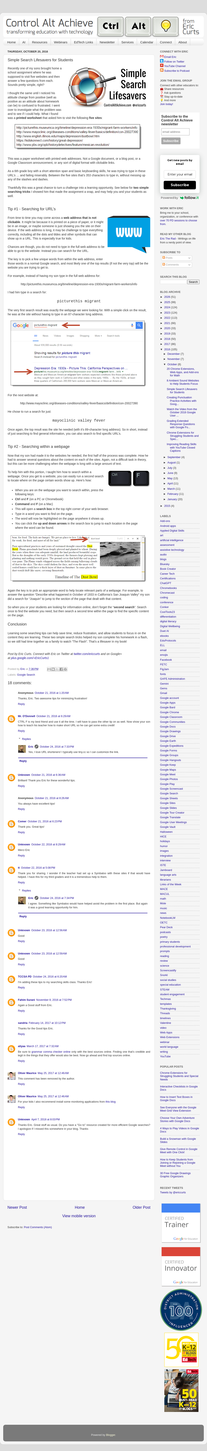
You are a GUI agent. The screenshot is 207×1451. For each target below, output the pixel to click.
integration (166, 855)
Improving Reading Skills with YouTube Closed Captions (181, 447)
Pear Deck (166, 927)
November (174, 359)
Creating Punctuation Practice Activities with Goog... (181, 400)
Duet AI (164, 631)
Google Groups (169, 755)
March (172, 488)
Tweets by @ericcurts (173, 1192)
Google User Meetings (173, 822)
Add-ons (165, 521)
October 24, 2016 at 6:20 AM (50, 976)
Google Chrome (169, 712)
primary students (170, 941)
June (171, 473)
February (173, 493)
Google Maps (168, 769)
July (170, 467)
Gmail (163, 693)
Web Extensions (169, 1037)
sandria (23, 1022)
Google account (169, 698)
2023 (167, 312)
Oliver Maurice (27, 1073)
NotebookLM (167, 917)
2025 (167, 302)
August (172, 462)
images (164, 850)
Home (11, 42)
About (182, 42)
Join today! (166, 104)
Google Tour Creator (172, 812)
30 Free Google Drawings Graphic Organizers (175, 1175)
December (174, 353)
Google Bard (167, 707)
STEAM (164, 989)
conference (166, 602)
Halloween (166, 831)
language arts (168, 874)
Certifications (168, 578)
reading (164, 956)
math (163, 898)
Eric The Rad (168, 238)
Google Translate (170, 817)
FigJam (164, 669)
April (171, 483)
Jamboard (166, 870)
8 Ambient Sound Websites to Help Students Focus (183, 382)
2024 (167, 307)
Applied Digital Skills (172, 530)
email (163, 650)
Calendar (146, 42)
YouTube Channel (174, 66)
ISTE (163, 865)
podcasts (165, 932)
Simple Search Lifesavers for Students (182, 391)
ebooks (164, 635)
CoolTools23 (167, 612)
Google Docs (168, 726)
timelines (165, 1018)
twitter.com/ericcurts (87, 654)
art (161, 535)
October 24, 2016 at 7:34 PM (57, 898)
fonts (163, 674)
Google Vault (167, 827)
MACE (164, 889)
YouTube (165, 1056)
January (173, 499)
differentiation (168, 616)
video (163, 1027)
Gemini (164, 683)
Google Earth (168, 740)
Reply (21, 704)
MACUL (164, 894)
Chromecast (167, 592)
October (173, 364)
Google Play (167, 784)
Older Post (141, 1207)
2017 (167, 344)
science (164, 965)
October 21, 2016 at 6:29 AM (53, 716)
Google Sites (167, 803)
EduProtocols (168, 640)
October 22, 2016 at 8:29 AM (48, 844)
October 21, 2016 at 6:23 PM (45, 821)
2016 (167, 349)
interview (165, 860)
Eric (31, 746)
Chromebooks (168, 588)
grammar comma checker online (51, 1051)
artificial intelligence (171, 540)
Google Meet (167, 774)
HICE (163, 836)
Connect (166, 42)
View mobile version (79, 1216)
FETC (163, 664)
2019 (167, 333)
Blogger (110, 1434)
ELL (162, 645)
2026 (167, 296)
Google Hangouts (170, 760)
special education (170, 984)
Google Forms (168, 750)
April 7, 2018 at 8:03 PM (45, 1119)
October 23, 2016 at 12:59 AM (49, 953)
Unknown (24, 774)
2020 (167, 328)
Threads (165, 1013)
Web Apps (166, 1032)
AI (23, 42)
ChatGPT (165, 583)
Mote (163, 903)
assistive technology (172, 549)
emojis (164, 654)
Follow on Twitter (174, 61)
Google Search (26, 674)
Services (127, 42)
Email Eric (170, 57)
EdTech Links (83, 42)
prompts (165, 951)
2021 (167, 323)
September (174, 457)
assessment (167, 545)
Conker (164, 607)
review (164, 960)
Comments (170, 264)
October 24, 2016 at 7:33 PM (57, 746)
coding (164, 597)
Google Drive (168, 736)
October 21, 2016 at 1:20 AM (52, 692)
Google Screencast (171, 788)
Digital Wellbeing (170, 626)
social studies (168, 980)
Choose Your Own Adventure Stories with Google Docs (177, 1119)
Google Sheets (169, 798)
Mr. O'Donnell (26, 716)
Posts (167, 257)
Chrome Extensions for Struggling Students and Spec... (182, 436)
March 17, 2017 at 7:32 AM (42, 1046)
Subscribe (180, 185)
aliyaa (21, 1046)
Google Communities (172, 721)
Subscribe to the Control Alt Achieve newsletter (177, 120)
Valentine (165, 1022)
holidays (165, 841)
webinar (164, 1042)
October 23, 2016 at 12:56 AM (49, 930)
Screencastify (168, 970)
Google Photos (169, 779)
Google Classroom (171, 717)
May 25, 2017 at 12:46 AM (53, 1073)
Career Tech (167, 573)
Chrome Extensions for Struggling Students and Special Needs (179, 1076)
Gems (163, 688)
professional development (175, 946)
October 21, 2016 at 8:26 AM (52, 798)
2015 (167, 505)
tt (19, 867)
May (170, 478)
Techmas (165, 999)
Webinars (60, 42)
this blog (111, 1101)
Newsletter (107, 42)
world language (169, 1046)
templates (166, 1003)
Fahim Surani (26, 999)
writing (164, 1051)
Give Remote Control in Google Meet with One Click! (178, 1151)
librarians (165, 879)
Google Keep (168, 764)
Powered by (180, 197)
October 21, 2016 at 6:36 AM (48, 774)
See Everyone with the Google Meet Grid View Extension (178, 1109)
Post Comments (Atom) (38, 1227)
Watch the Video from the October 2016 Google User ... (182, 412)
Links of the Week (170, 884)
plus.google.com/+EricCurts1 (30, 658)
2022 (167, 317)
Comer (22, 821)
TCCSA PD (25, 976)
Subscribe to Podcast (177, 70)
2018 (167, 339)
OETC (164, 922)
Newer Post (17, 1207)
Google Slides (168, 808)
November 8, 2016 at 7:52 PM (54, 999)
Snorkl (164, 975)
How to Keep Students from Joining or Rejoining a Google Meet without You (177, 1163)
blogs (163, 559)
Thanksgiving (168, 1008)
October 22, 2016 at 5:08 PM (38, 867)
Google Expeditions (171, 745)
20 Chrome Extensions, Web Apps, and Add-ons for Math (183, 372)
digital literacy (168, 621)
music (163, 908)
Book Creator (168, 568)
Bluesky (164, 564)
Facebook (166, 659)
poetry (164, 936)
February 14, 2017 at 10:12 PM (47, 1022)
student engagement (172, 994)
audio (163, 554)
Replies (26, 739)
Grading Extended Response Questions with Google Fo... (181, 424)
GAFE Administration (172, 678)
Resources (39, 42)
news (163, 913)
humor (164, 846)
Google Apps (167, 702)
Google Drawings (170, 731)
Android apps (168, 526)
